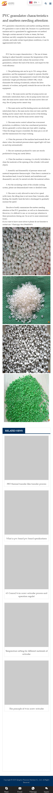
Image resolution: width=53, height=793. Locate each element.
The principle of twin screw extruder (26, 708)
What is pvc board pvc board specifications (26, 538)
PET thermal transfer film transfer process (26, 483)
